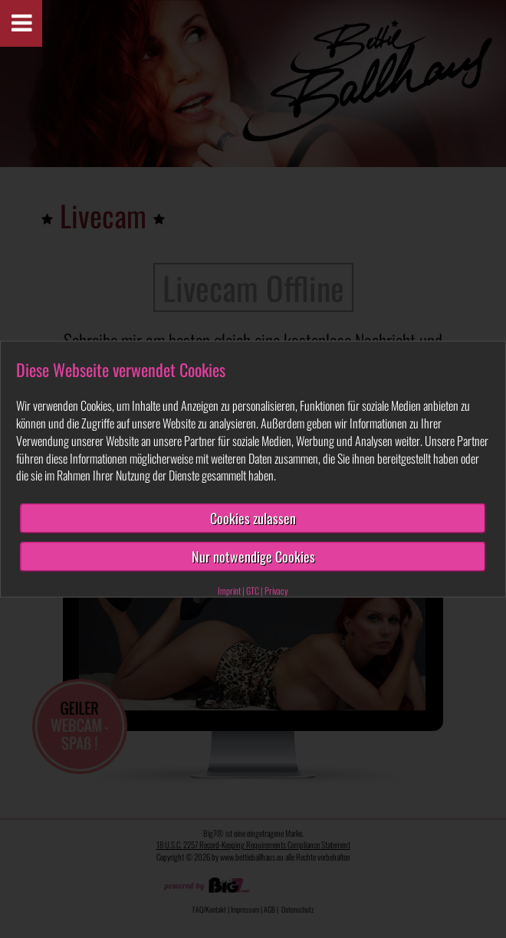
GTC (252, 589)
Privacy (276, 589)
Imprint (229, 589)
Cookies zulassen (253, 518)
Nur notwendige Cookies (253, 556)
